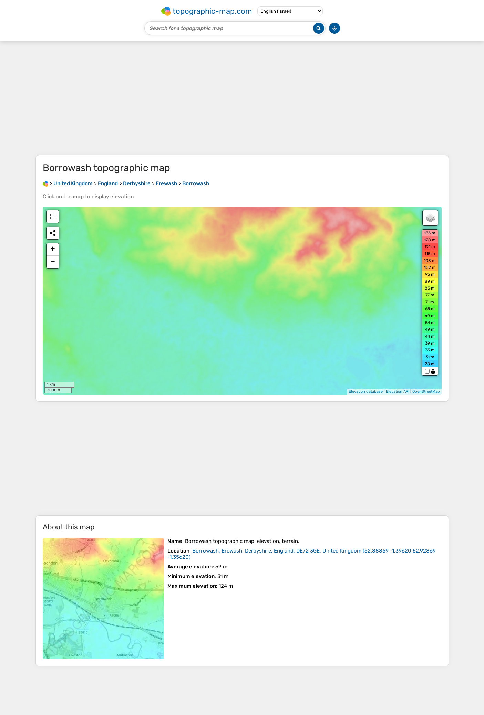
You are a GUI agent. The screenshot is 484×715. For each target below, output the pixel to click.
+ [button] (52, 249)
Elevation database (366, 391)
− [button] (52, 262)
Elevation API (397, 391)
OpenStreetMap (426, 391)
